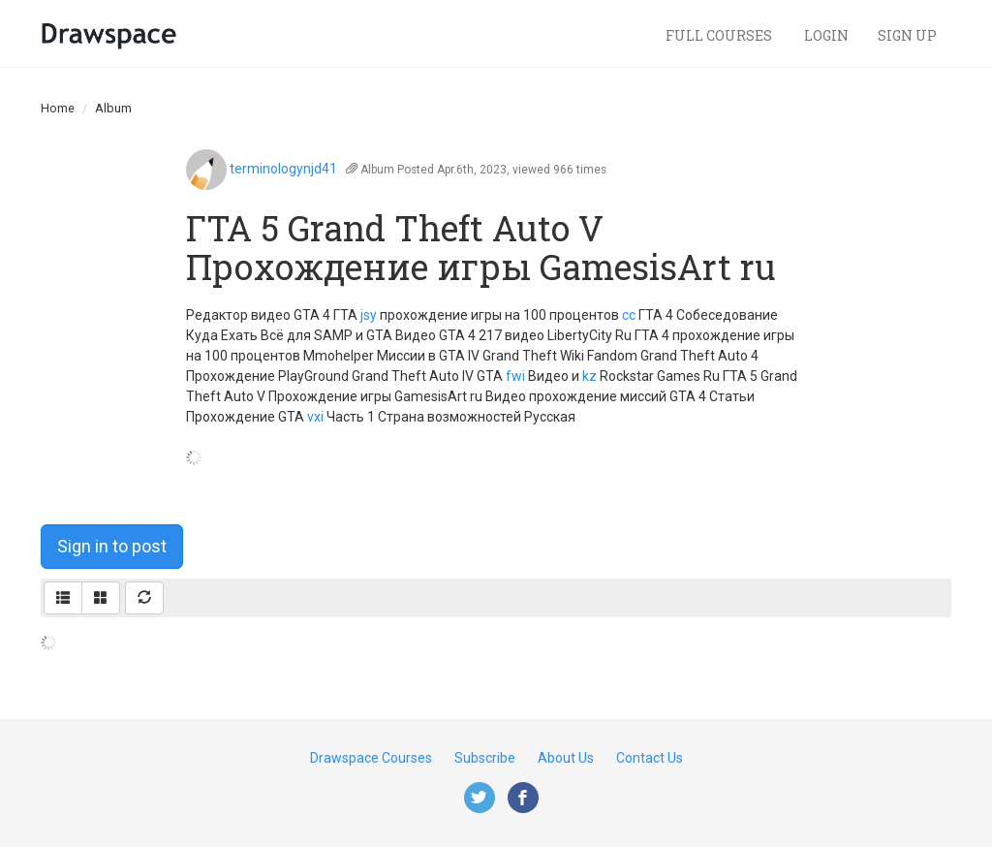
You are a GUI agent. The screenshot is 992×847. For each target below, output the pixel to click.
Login (826, 35)
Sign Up (907, 35)
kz (589, 376)
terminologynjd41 (283, 168)
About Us (566, 758)
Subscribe (484, 758)
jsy (368, 315)
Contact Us (649, 758)
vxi (315, 416)
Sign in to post (112, 546)
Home (58, 108)
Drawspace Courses (371, 758)
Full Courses (720, 35)
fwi (515, 376)
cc (629, 315)
